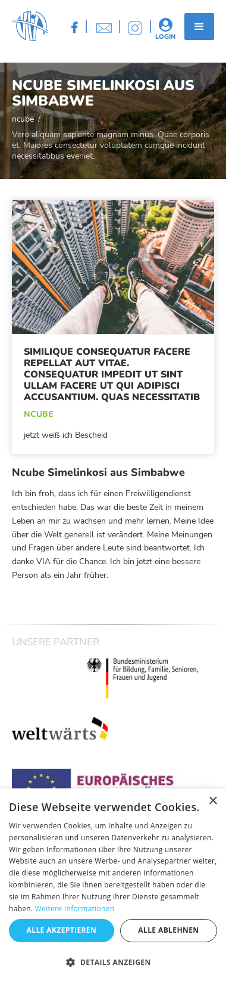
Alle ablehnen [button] (168, 930)
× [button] (212, 801)
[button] (199, 26)
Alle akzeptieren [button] (62, 930)
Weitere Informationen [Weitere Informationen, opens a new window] (75, 908)
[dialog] (113, 886)
